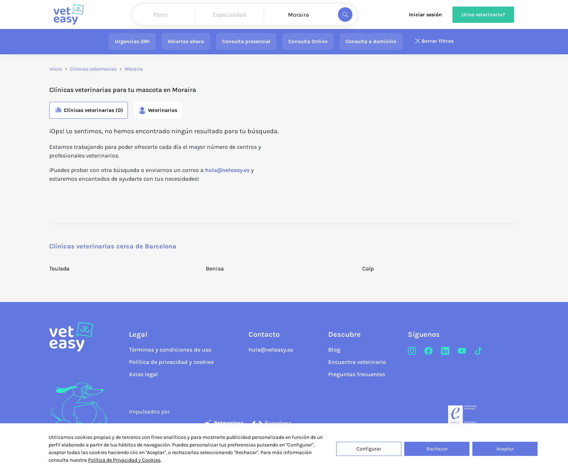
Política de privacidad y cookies (171, 361)
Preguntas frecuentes (356, 374)
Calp (368, 268)
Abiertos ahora (186, 41)
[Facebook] (429, 351)
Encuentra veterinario (357, 361)
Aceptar (505, 449)
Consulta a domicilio (371, 41)
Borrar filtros (434, 41)
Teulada (59, 268)
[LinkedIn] (445, 351)
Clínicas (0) (88, 110)
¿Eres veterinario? (483, 15)
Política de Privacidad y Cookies (124, 460)
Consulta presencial (246, 41)
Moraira (134, 69)
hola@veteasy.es (227, 170)
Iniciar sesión (425, 15)
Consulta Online (307, 41)
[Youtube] (462, 351)
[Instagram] (412, 351)
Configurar (368, 449)
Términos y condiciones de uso (170, 349)
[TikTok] (479, 351)
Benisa (215, 268)
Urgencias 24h (132, 41)
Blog (334, 349)
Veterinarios (157, 110)
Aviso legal (143, 374)
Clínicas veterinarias (93, 69)
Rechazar (437, 449)
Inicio (55, 69)
